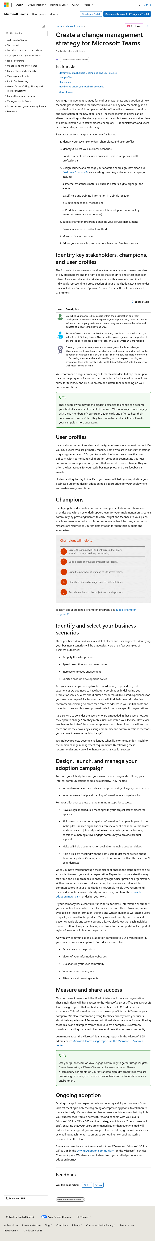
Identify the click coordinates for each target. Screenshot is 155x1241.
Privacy (76, 1225)
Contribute (62, 1225)
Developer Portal (91, 14)
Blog (47, 1225)
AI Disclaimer (11, 1225)
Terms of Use (127, 1225)
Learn (59, 26)
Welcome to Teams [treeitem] (17, 40)
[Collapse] (43, 26)
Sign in (147, 4)
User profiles (65, 77)
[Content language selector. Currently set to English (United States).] (20, 1217)
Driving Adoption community (94, 1150)
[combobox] (26, 33)
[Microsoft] (6, 4)
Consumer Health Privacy (99, 1225)
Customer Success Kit (75, 172)
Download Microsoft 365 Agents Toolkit (127, 14)
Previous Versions (31, 1225)
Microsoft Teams (74, 26)
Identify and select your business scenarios (81, 86)
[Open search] (138, 5)
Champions (65, 82)
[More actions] (148, 26)
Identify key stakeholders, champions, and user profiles (88, 72)
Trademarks (10, 1230)
